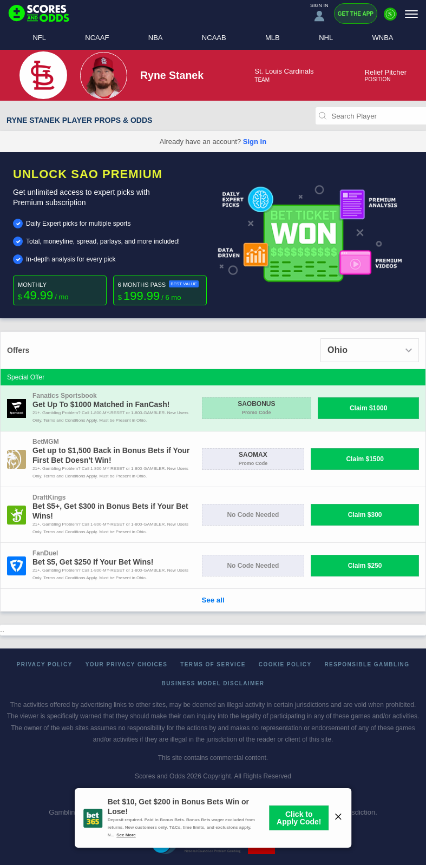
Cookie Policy (285, 664)
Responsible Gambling (367, 664)
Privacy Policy (45, 664)
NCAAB (214, 38)
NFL (39, 38)
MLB (272, 38)
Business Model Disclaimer (213, 683)
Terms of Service (213, 664)
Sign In (254, 141)
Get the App (355, 14)
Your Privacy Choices (127, 664)
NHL (326, 38)
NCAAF (97, 38)
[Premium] (390, 18)
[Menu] (411, 14)
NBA (155, 38)
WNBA (383, 38)
